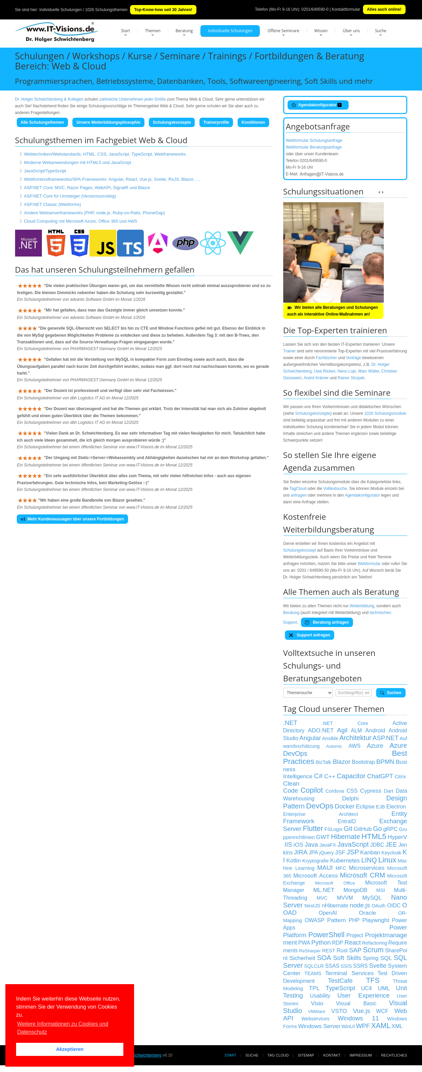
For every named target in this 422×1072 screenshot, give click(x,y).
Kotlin (293, 860)
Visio (317, 1003)
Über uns (351, 31)
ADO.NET (321, 730)
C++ (329, 776)
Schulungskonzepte (172, 122)
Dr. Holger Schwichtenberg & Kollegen (49, 99)
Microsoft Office (335, 883)
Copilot (312, 790)
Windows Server (319, 1026)
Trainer (289, 351)
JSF (340, 852)
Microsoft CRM (362, 875)
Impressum (361, 1055)
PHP (354, 920)
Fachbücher (326, 357)
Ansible (330, 738)
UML (384, 988)
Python (321, 942)
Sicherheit (302, 958)
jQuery (326, 852)
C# (318, 776)
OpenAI (328, 913)
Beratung (184, 31)
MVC (321, 898)
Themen (153, 31)
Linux (387, 859)
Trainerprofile (216, 122)
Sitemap (306, 1055)
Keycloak (391, 852)
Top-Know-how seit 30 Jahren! (163, 9)
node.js (360, 905)
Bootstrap (363, 762)
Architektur (356, 737)
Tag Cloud (278, 1055)
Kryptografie (315, 860)
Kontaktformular (346, 9)
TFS (372, 980)
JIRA (300, 852)
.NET (290, 722)
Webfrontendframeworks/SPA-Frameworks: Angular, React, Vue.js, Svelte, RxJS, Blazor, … (112, 179)
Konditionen (253, 122)
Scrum (373, 950)
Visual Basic (356, 1003)
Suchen (391, 692)
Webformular (369, 563)
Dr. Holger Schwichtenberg (138, 1055)
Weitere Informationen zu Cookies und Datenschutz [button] (62, 1028)
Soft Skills (347, 957)
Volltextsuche (335, 488)
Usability (320, 996)
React (353, 942)
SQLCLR (314, 966)
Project (354, 935)
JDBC (377, 845)
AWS (355, 746)
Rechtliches (394, 1055)
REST (328, 950)
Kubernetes (345, 860)
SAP (355, 950)
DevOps (320, 805)
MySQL (372, 897)
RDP (337, 943)
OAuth (379, 905)
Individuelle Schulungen (230, 31)
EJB (380, 806)
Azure (375, 745)
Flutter (313, 829)
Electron (396, 806)
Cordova (334, 791)
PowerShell (326, 935)
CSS (352, 791)
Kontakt (331, 1055)
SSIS (346, 966)
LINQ (369, 860)
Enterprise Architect (320, 814)
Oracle (367, 912)
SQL (386, 958)
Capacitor (351, 776)
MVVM (345, 898)
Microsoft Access (315, 875)
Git (348, 828)
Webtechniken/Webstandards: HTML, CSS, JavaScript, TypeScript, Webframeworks (105, 154)
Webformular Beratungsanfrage (314, 147)
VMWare (316, 1011)
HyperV (397, 837)
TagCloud (298, 488)
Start (125, 31)
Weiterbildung (362, 606)
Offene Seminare (283, 31)
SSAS (332, 966)
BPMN (385, 761)
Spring (370, 958)
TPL (314, 988)
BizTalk (323, 762)
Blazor (342, 761)
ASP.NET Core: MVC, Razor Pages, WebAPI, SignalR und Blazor (87, 187)
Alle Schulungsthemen (42, 122)
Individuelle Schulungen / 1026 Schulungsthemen (83, 9)
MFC (341, 868)
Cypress (370, 790)
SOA (324, 957)
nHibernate (335, 905)
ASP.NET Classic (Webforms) (52, 204)
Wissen (321, 31)
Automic (334, 746)
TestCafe (340, 980)
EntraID (347, 821)
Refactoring (374, 943)
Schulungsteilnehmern (120, 269)
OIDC (394, 905)
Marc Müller (368, 371)
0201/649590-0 (314, 9)
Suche (380, 31)
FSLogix (333, 829)
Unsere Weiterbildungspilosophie (108, 122)
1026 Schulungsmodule (385, 413)
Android (375, 730)
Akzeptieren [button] (69, 1049)
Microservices (366, 867)
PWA (304, 943)
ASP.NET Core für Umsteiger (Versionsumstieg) (70, 196)
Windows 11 (358, 1018)
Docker (345, 806)
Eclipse (365, 806)
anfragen (298, 495)
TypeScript (340, 988)
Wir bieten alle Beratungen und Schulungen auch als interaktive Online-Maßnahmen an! (332, 311)
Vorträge (353, 357)
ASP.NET (386, 737)
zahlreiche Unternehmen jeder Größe (133, 99)
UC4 (366, 988)
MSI (380, 890)
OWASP (314, 920)
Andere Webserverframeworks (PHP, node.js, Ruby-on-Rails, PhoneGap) (94, 212)
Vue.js (361, 1010)
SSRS (360, 966)
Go (377, 828)
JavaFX (327, 845)
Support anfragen (309, 635)
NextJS (312, 905)
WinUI (348, 1026)
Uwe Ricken (325, 371)
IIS (288, 844)
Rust (342, 950)
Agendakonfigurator (318, 105)
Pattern (336, 920)
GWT (322, 837)
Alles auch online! (384, 9)
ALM (356, 730)
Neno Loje (347, 371)
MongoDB (355, 890)
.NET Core (345, 723)
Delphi (350, 798)
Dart (388, 791)
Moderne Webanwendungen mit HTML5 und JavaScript (77, 162)
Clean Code (291, 787)
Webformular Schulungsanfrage (314, 140)
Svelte (377, 965)
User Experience (364, 995)
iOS (298, 844)
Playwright (375, 920)
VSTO (339, 1011)
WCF (382, 1011)
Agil (342, 730)
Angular (310, 737)
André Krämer (316, 378)
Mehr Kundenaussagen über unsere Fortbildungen (72, 519)
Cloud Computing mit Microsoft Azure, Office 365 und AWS (80, 221)
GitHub (363, 829)
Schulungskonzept (299, 550)
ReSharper (309, 950)
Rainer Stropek (351, 378)
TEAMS (312, 973)
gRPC (390, 829)
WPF (363, 1025)
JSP (353, 852)
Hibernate (345, 836)
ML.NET (324, 890)
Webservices (315, 1018)
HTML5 (373, 836)
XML (397, 1026)
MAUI (325, 867)
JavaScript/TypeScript (45, 170)
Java (311, 844)
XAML (380, 1026)
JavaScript (353, 844)
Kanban (370, 852)
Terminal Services (349, 973)
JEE (391, 844)
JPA (313, 852)
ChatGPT (380, 776)
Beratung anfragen (327, 622)
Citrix (400, 776)
